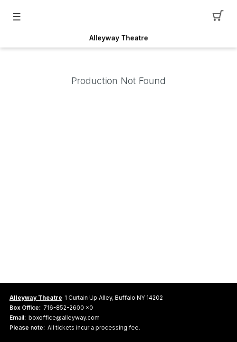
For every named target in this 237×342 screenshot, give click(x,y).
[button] (220, 16)
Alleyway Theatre (118, 38)
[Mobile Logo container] (119, 16)
